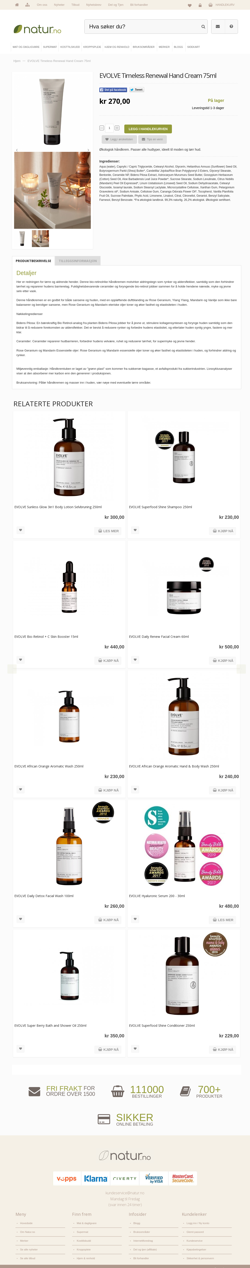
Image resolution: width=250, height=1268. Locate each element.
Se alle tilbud (27, 1252)
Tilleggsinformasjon (78, 259)
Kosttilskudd (83, 1237)
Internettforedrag (142, 1237)
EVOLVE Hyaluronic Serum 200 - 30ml (155, 895)
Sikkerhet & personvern (199, 1252)
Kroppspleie (83, 1245)
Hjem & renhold (85, 1252)
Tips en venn (150, 139)
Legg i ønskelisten (117, 139)
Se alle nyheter (28, 1245)
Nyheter (59, 4)
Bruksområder (141, 1229)
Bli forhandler (139, 4)
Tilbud (75, 4)
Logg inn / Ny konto (197, 1221)
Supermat (82, 1229)
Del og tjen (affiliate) (144, 1245)
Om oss (42, 4)
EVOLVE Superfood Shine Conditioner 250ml (160, 1024)
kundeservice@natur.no (125, 1192)
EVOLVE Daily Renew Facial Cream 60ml (157, 635)
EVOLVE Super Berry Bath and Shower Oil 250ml (50, 1024)
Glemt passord (194, 1229)
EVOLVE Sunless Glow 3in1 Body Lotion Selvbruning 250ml (58, 506)
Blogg (136, 1221)
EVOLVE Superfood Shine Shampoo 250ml (158, 506)
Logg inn (201, 6)
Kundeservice (194, 1237)
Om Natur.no (27, 1229)
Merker (24, 1237)
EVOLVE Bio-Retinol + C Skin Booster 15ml (46, 635)
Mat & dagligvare (86, 1221)
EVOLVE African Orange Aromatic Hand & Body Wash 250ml (172, 765)
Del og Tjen (115, 4)
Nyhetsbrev (93, 4)
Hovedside (26, 1221)
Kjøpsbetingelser (195, 1245)
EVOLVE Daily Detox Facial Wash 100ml (43, 895)
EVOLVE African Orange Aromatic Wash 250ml (48, 765)
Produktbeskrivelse (33, 259)
